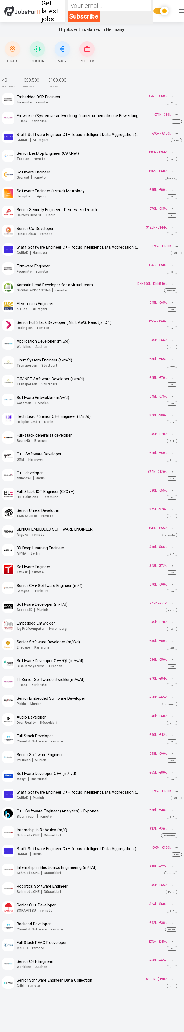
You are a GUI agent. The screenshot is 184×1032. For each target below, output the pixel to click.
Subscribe (83, 16)
